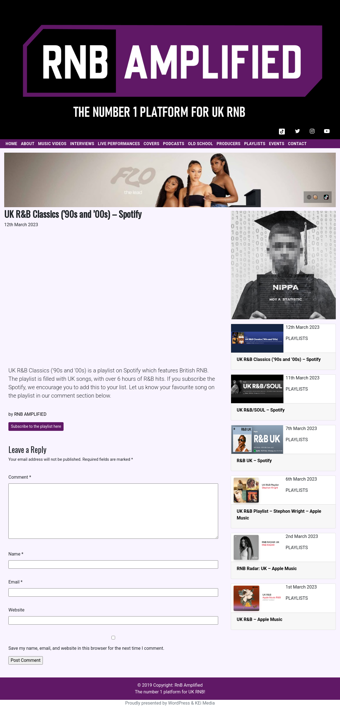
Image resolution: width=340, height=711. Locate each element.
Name (16, 554)
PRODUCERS (229, 143)
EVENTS (277, 143)
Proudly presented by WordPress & (160, 703)
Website (16, 610)
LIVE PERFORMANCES (119, 143)
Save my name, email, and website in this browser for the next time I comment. (86, 648)
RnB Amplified (188, 685)
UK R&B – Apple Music (259, 619)
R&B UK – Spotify (254, 460)
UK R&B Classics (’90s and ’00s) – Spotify (279, 359)
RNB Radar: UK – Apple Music (267, 568)
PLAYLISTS (255, 143)
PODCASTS (173, 143)
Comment (19, 477)
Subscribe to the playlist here (36, 426)
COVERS (151, 143)
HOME (11, 143)
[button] (282, 131)
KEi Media (205, 703)
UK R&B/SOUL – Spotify (261, 410)
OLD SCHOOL (200, 143)
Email (15, 582)
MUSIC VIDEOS (52, 143)
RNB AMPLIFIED (30, 414)
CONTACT (297, 143)
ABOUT (27, 143)
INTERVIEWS (82, 143)
